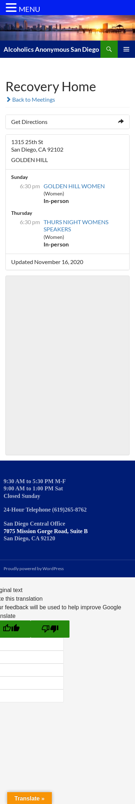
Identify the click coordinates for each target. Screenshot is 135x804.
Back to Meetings (30, 99)
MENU (29, 9)
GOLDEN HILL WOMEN (74, 185)
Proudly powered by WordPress (34, 568)
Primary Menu (126, 49)
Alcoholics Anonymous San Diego (51, 49)
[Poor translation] (50, 629)
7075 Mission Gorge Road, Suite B (46, 531)
